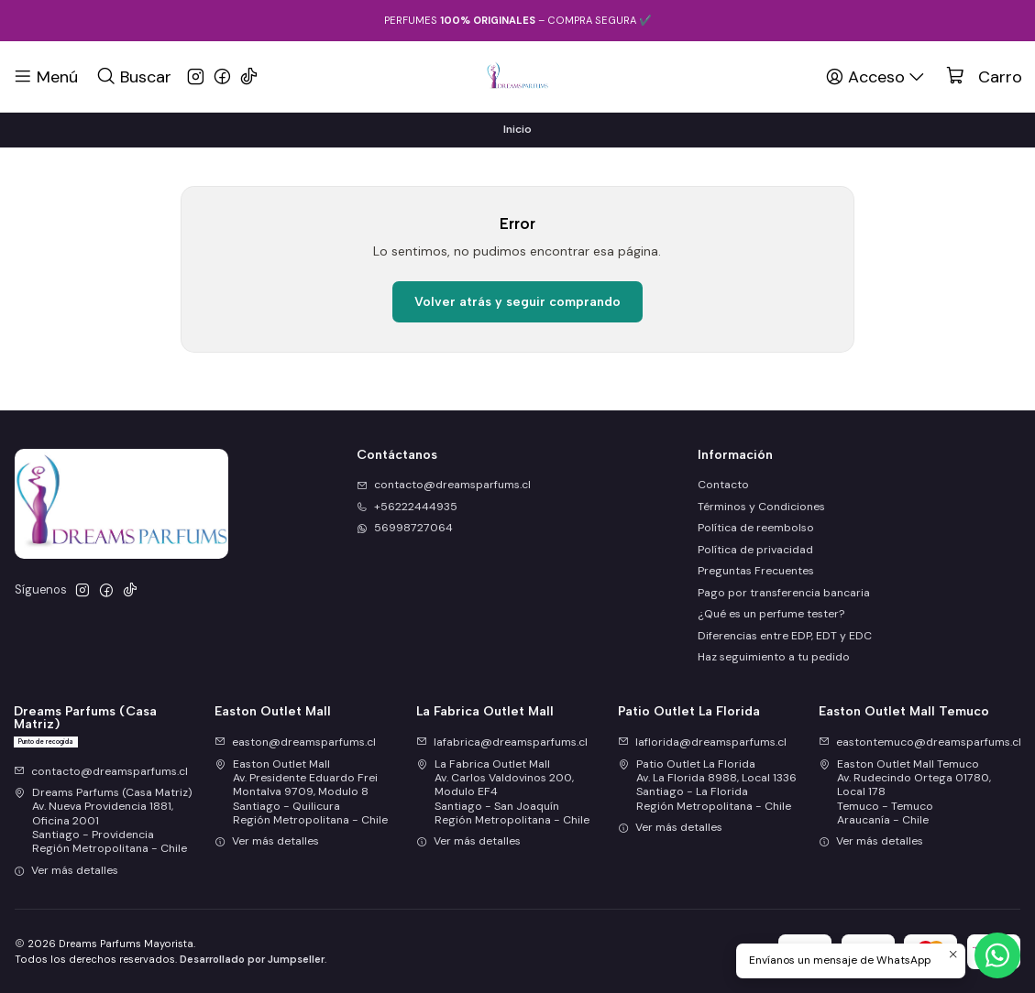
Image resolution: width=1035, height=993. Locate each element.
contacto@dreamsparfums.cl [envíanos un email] (444, 484)
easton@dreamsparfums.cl (295, 742)
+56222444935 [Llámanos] (407, 506)
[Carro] (984, 77)
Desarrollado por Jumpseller (252, 959)
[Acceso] (876, 76)
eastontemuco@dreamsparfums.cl (920, 742)
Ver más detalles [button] (66, 870)
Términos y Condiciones (761, 506)
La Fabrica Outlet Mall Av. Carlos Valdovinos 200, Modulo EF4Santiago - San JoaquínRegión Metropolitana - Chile (502, 792)
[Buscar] (133, 76)
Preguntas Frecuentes (756, 570)
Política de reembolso (756, 527)
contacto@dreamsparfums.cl (101, 771)
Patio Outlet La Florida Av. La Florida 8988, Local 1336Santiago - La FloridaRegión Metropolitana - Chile (707, 785)
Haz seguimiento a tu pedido (774, 656)
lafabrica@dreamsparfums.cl (502, 742)
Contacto (723, 484)
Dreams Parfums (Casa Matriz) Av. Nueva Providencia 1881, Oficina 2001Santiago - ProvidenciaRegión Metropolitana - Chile (103, 820)
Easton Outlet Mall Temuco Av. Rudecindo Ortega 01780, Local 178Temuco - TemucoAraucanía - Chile (905, 792)
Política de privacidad (755, 549)
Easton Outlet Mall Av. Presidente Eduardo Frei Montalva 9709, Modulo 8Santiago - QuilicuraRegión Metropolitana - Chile (301, 792)
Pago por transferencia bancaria (784, 592)
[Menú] (46, 76)
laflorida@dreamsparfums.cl (702, 742)
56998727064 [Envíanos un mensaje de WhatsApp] (405, 527)
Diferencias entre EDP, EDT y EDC (785, 635)
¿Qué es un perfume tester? (771, 613)
